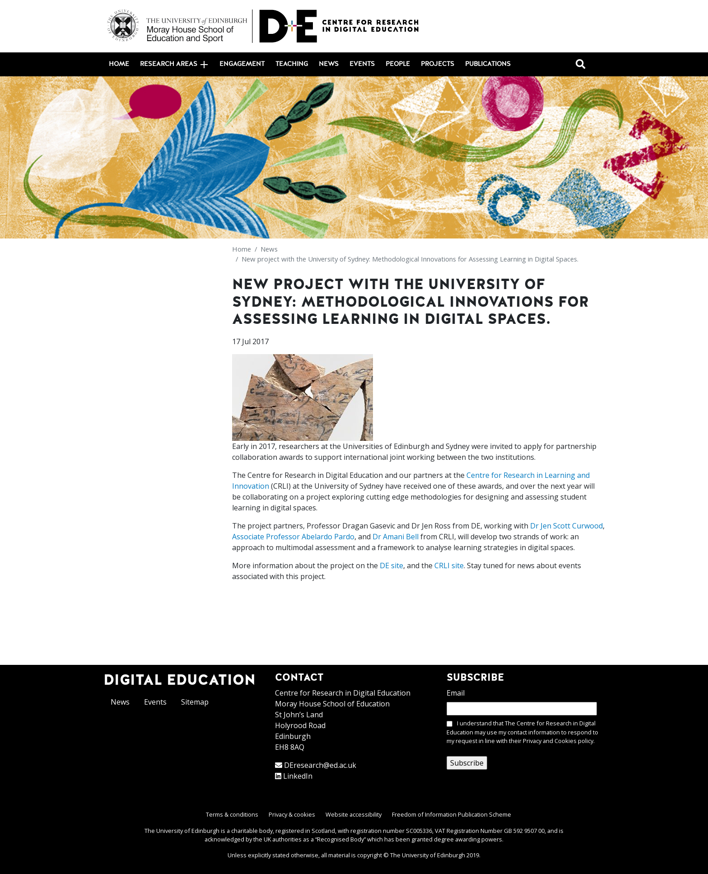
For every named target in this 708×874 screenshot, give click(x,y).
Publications (488, 64)
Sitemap (195, 702)
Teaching (291, 64)
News (329, 64)
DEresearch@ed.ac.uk (320, 765)
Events (362, 64)
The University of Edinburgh (427, 855)
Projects (437, 64)
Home (119, 64)
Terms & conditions (232, 814)
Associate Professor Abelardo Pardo (293, 537)
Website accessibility (354, 814)
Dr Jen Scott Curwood (566, 526)
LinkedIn (297, 776)
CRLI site (449, 565)
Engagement (242, 64)
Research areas (174, 64)
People (398, 64)
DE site (391, 565)
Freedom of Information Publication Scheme (451, 814)
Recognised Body (340, 839)
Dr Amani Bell (396, 537)
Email (456, 693)
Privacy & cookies (292, 814)
